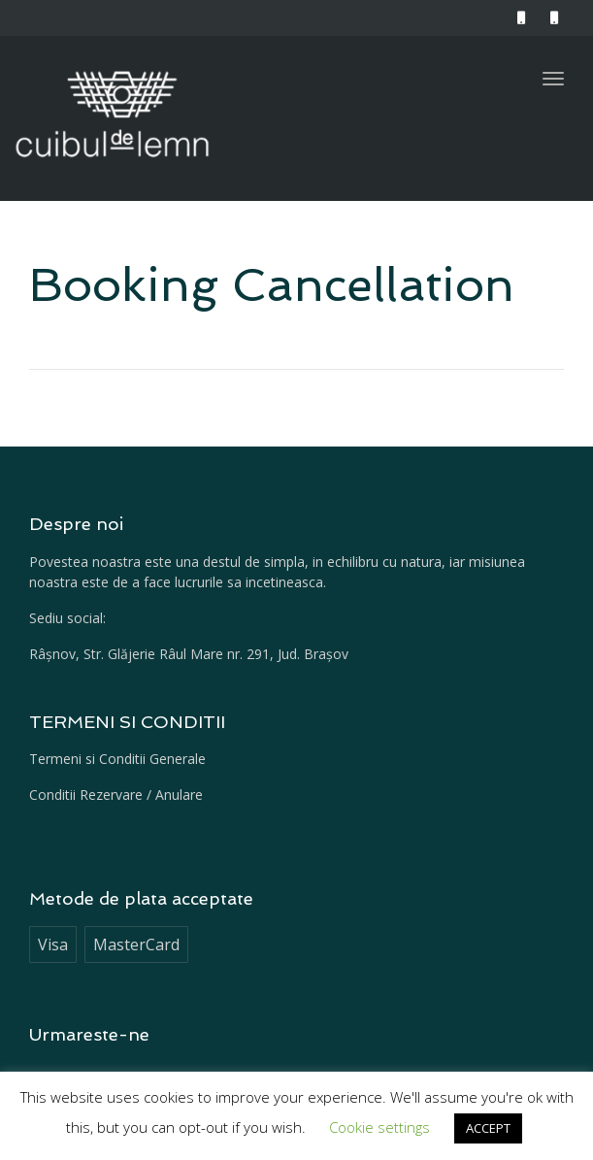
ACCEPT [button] (488, 1128)
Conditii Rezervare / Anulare (116, 794)
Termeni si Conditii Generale (117, 758)
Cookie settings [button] (379, 1127)
